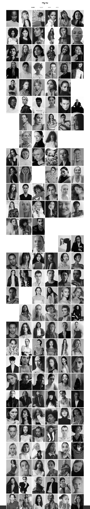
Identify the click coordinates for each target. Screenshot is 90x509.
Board (33, 7)
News (49, 7)
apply (57, 7)
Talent (41, 7)
